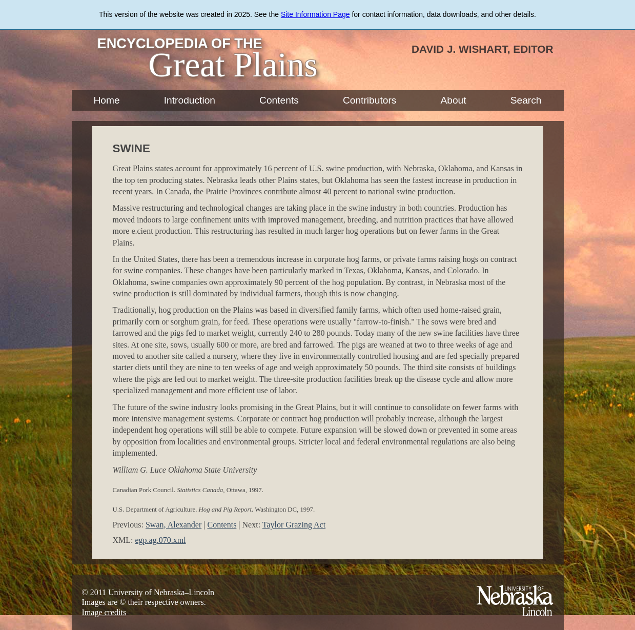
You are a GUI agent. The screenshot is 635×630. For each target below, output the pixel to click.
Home (107, 100)
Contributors (370, 100)
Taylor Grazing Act (293, 524)
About (453, 100)
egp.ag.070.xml (160, 540)
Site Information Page (315, 14)
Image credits (104, 612)
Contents (279, 100)
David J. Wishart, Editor (483, 49)
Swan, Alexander (173, 524)
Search (526, 100)
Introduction (189, 100)
